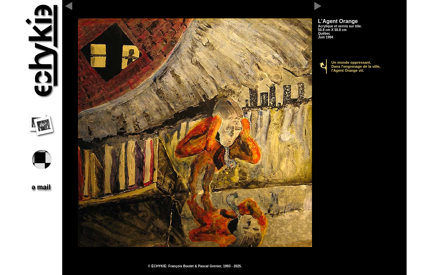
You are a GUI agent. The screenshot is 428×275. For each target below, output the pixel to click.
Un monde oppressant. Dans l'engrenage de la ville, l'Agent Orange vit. (356, 66)
